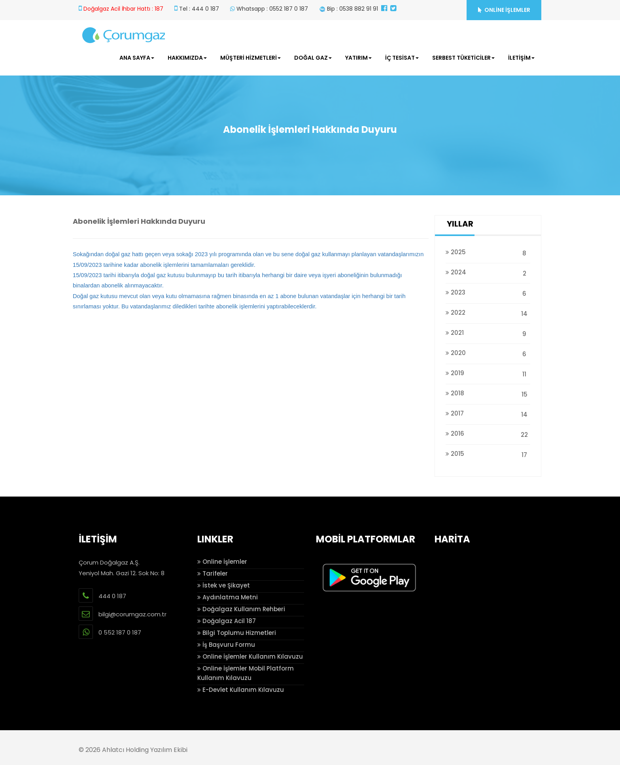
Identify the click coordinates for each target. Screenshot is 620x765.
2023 (488, 292)
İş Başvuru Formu (226, 644)
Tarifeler (212, 573)
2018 (488, 393)
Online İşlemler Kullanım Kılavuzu (250, 656)
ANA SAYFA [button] (136, 58)
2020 (488, 353)
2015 (488, 453)
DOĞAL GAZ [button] (313, 58)
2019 (488, 373)
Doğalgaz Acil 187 (226, 621)
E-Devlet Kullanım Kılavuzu (240, 690)
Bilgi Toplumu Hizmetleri (236, 633)
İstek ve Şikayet (223, 585)
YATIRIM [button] (358, 58)
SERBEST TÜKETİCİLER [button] (463, 58)
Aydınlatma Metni (227, 597)
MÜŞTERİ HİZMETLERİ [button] (250, 58)
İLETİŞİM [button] (521, 58)
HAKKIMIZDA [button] (187, 58)
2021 (488, 332)
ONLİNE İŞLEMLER (504, 10)
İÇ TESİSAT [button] (402, 58)
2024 (488, 272)
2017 (488, 413)
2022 (488, 312)
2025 (488, 252)
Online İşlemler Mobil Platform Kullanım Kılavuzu (245, 673)
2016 (488, 433)
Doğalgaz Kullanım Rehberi (241, 609)
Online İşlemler (222, 561)
